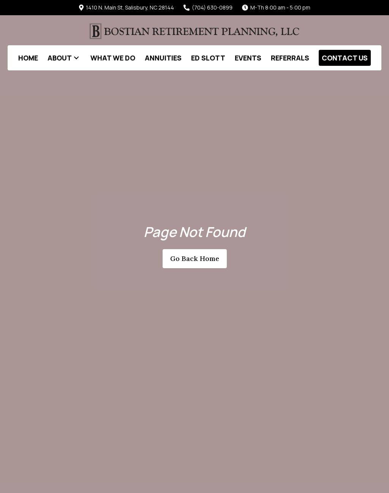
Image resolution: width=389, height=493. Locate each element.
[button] (76, 57)
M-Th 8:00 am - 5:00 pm (276, 7)
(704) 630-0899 (207, 7)
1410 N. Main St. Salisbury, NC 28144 (126, 7)
